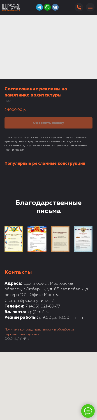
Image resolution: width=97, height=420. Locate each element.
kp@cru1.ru (38, 312)
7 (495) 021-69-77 (42, 306)
